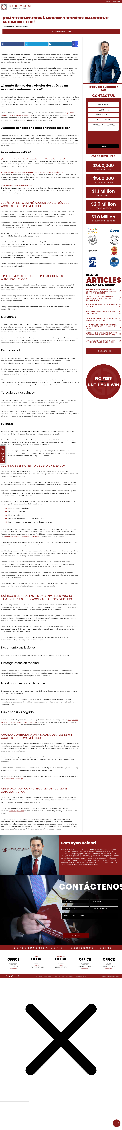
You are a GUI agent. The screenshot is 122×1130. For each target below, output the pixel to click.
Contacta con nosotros (109, 1)
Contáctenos (108, 6)
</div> (14, 1122)
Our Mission (25, 987)
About (6, 987)
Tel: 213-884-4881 (13, 970)
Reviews (64, 987)
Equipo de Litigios (79, 6)
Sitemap (56, 987)
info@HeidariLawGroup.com (13, 975)
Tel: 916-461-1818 (61, 971)
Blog (44, 987)
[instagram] (6, 985)
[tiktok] (15, 985)
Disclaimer (8, 988)
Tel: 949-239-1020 (37, 971)
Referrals (36, 987)
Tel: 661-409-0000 (85, 971)
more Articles (103, 351)
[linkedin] (9, 985)
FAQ (49, 987)
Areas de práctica (65, 6)
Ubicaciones (53, 6)
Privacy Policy (83, 987)
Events (72, 987)
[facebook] (3, 985)
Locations (14, 987)
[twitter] (12, 985)
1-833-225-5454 (103, 381)
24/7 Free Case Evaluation (61, 31)
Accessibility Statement (101, 987)
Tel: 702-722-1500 (108, 970)
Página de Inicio (41, 6)
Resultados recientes (95, 6)
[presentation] (103, 137)
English (118, 6)
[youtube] (17, 985)
